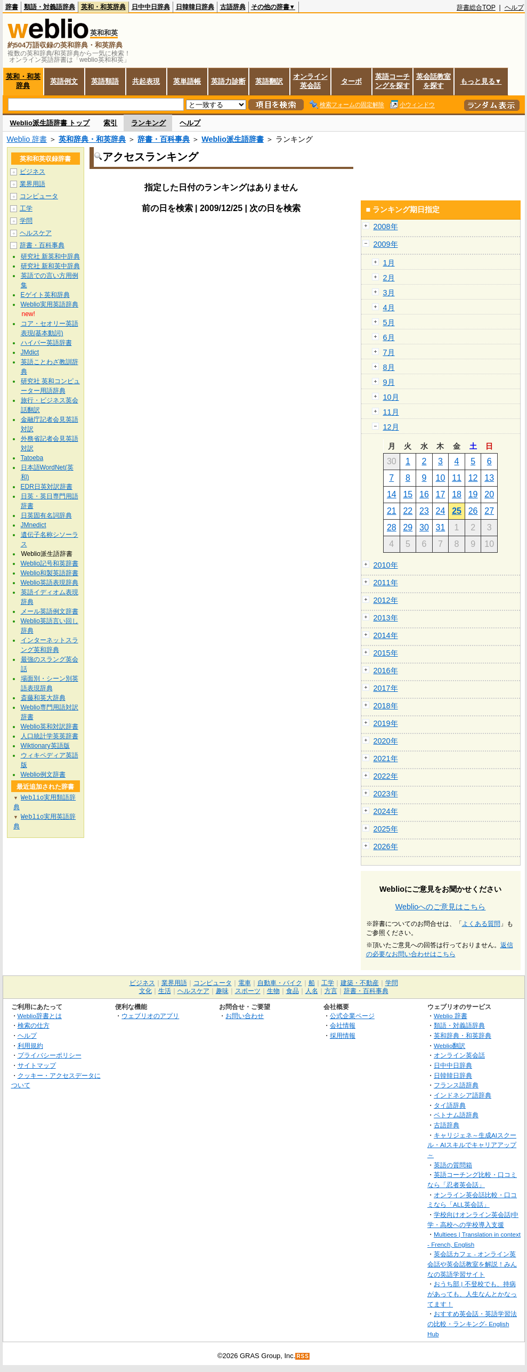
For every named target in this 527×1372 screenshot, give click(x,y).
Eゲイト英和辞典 (45, 294)
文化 (145, 991)
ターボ (351, 81)
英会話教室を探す (433, 81)
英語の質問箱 (453, 1164)
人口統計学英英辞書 (49, 736)
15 (407, 494)
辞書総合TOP (476, 7)
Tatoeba (32, 458)
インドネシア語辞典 (462, 1095)
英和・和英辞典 (103, 7)
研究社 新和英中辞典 (50, 266)
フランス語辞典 (456, 1085)
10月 (391, 397)
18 (456, 494)
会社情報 (342, 1025)
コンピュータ (39, 196)
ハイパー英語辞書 (46, 342)
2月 (389, 277)
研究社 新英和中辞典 (50, 256)
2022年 (386, 776)
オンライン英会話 (310, 81)
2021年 (386, 758)
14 (391, 494)
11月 (391, 412)
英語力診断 (228, 81)
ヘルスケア (36, 233)
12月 (391, 427)
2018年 (386, 705)
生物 (273, 991)
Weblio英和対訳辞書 (49, 726)
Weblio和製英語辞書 (49, 573)
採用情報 (342, 1035)
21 (391, 510)
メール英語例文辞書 (49, 611)
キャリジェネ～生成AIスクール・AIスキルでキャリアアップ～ (471, 1145)
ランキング (148, 123)
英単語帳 (187, 81)
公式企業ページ (352, 1015)
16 (424, 494)
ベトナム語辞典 (456, 1114)
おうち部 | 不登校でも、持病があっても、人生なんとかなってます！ (472, 1293)
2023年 (386, 793)
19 (473, 494)
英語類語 (105, 81)
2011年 (386, 582)
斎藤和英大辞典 (43, 697)
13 (489, 477)
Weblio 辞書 (27, 139)
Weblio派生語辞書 (232, 139)
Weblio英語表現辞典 (49, 582)
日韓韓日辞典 (195, 7)
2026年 (386, 846)
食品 (292, 991)
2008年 (386, 226)
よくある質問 (481, 923)
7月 (389, 352)
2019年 (386, 723)
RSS (302, 1356)
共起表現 (146, 81)
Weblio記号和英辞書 (49, 563)
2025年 (386, 829)
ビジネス (32, 171)
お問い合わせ (244, 1015)
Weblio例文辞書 (43, 774)
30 (424, 527)
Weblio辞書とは (40, 1015)
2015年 (386, 653)
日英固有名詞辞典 (46, 515)
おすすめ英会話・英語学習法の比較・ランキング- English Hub (472, 1323)
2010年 (386, 565)
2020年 (386, 741)
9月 (389, 382)
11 (456, 477)
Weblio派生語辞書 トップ (50, 123)
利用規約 (30, 1045)
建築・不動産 (359, 983)
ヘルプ (514, 7)
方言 (331, 991)
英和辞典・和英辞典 (92, 139)
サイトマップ (37, 1065)
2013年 (386, 618)
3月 (389, 292)
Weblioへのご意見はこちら (440, 906)
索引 (110, 123)
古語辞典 (233, 7)
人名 (311, 991)
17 (440, 494)
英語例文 (64, 81)
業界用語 (32, 184)
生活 (164, 991)
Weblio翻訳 (449, 1045)
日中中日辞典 (151, 7)
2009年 (386, 244)
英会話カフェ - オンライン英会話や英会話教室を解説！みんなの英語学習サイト (472, 1263)
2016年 (386, 670)
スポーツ (248, 991)
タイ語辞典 (450, 1105)
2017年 (386, 688)
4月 (389, 307)
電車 (244, 983)
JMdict (30, 352)
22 (407, 510)
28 (391, 527)
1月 (389, 263)
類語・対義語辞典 (49, 7)
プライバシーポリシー (50, 1055)
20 (489, 494)
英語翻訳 (269, 81)
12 (473, 477)
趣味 (222, 991)
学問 (26, 220)
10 (440, 477)
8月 (389, 367)
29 (407, 527)
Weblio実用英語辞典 (49, 304)
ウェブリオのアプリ (150, 1015)
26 (473, 510)
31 (440, 527)
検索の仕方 (34, 1025)
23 (424, 510)
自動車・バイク (279, 983)
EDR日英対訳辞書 (46, 486)
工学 (26, 208)
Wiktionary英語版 (45, 745)
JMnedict (33, 525)
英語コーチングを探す (392, 81)
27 (489, 510)
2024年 (386, 811)
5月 (389, 322)
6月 (389, 337)
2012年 (386, 600)
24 (440, 510)
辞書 (11, 7)
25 (456, 510)
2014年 (386, 635)
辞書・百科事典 (163, 139)
